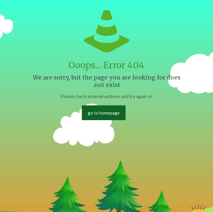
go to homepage (104, 112)
